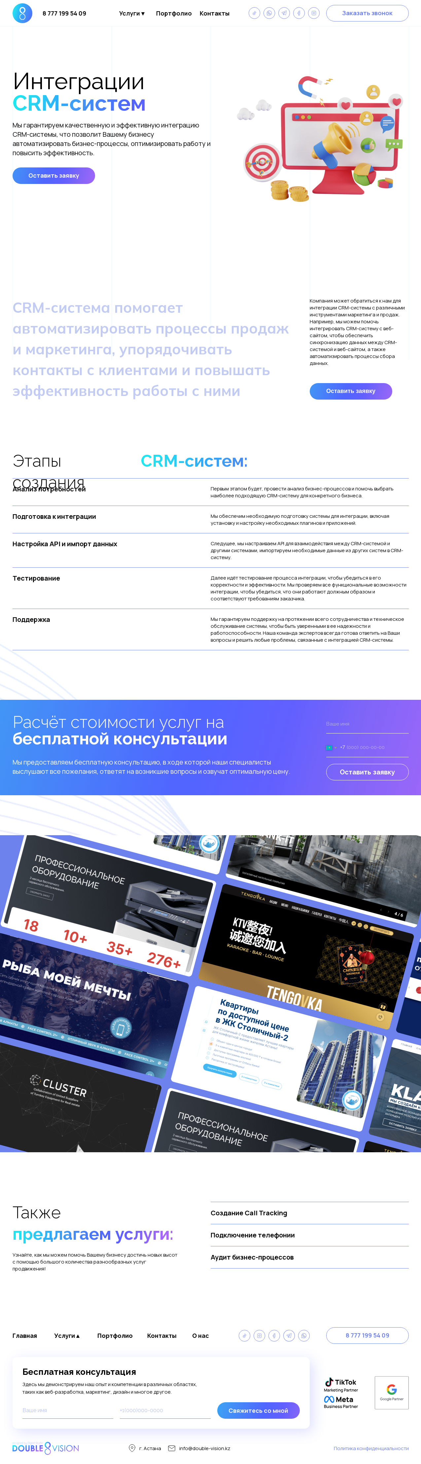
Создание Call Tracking (249, 1212)
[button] (367, 13)
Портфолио (174, 13)
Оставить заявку (367, 772)
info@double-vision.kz (204, 1448)
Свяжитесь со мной (258, 1410)
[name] (367, 724)
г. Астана (150, 1448)
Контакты (214, 13)
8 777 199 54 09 (64, 13)
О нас (200, 1335)
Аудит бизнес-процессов (252, 1257)
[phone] (165, 1410)
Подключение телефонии (253, 1235)
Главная (25, 1335)
